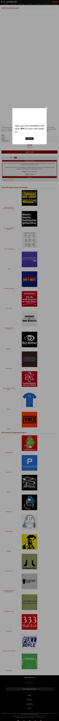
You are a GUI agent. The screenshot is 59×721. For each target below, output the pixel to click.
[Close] (46, 108)
